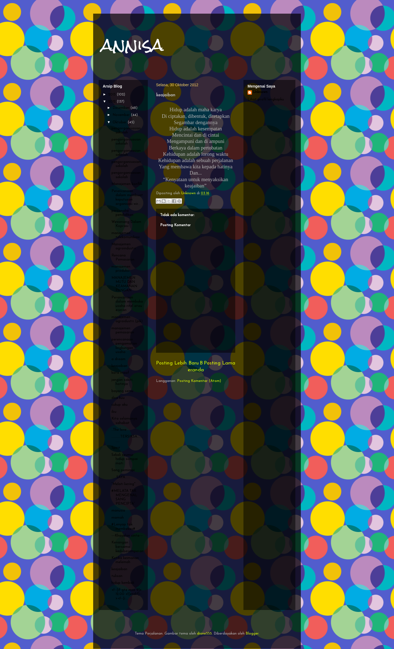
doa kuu (118, 398)
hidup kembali (122, 583)
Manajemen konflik (126, 184)
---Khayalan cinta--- (127, 535)
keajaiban (119, 366)
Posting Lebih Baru (177, 363)
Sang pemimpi (123, 470)
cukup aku (119, 404)
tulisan (116, 576)
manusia (118, 510)
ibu (113, 412)
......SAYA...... (120, 477)
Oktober (120, 122)
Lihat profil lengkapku (266, 99)
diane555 (204, 633)
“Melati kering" (123, 484)
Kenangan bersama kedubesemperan (127, 547)
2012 (112, 101)
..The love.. (119, 430)
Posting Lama (219, 363)
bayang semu (122, 391)
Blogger (252, 633)
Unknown (260, 92)
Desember (121, 108)
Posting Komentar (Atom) (199, 381)
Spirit (115, 448)
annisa (132, 44)
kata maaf (120, 373)
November (122, 115)
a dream (118, 359)
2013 (112, 94)
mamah (117, 517)
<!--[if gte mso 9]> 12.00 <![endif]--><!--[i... (126, 594)
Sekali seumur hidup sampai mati (124, 459)
